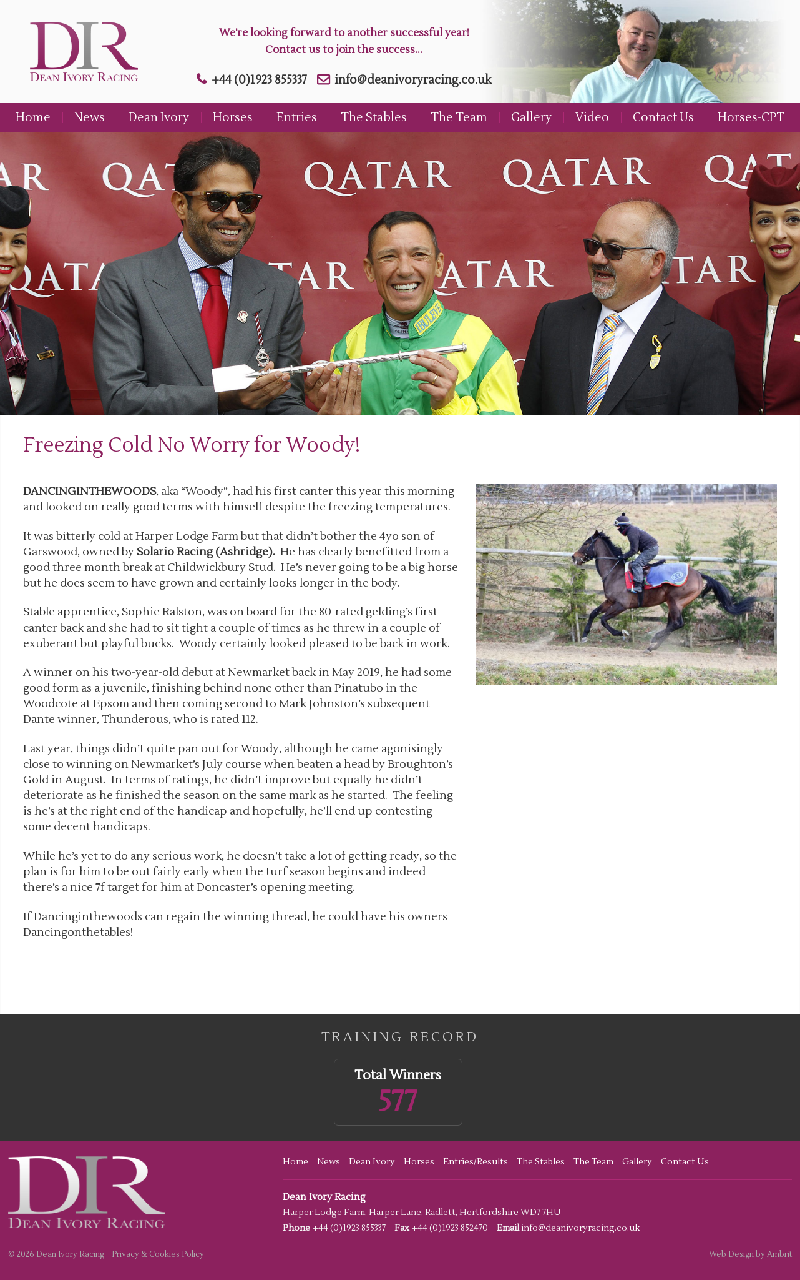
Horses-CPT (751, 117)
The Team (459, 117)
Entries (296, 117)
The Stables (374, 117)
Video (592, 117)
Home (33, 117)
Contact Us (663, 117)
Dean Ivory (159, 117)
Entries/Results (475, 1162)
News (89, 117)
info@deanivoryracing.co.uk (413, 79)
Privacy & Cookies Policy (158, 1254)
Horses (233, 117)
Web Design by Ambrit (750, 1254)
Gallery (531, 117)
